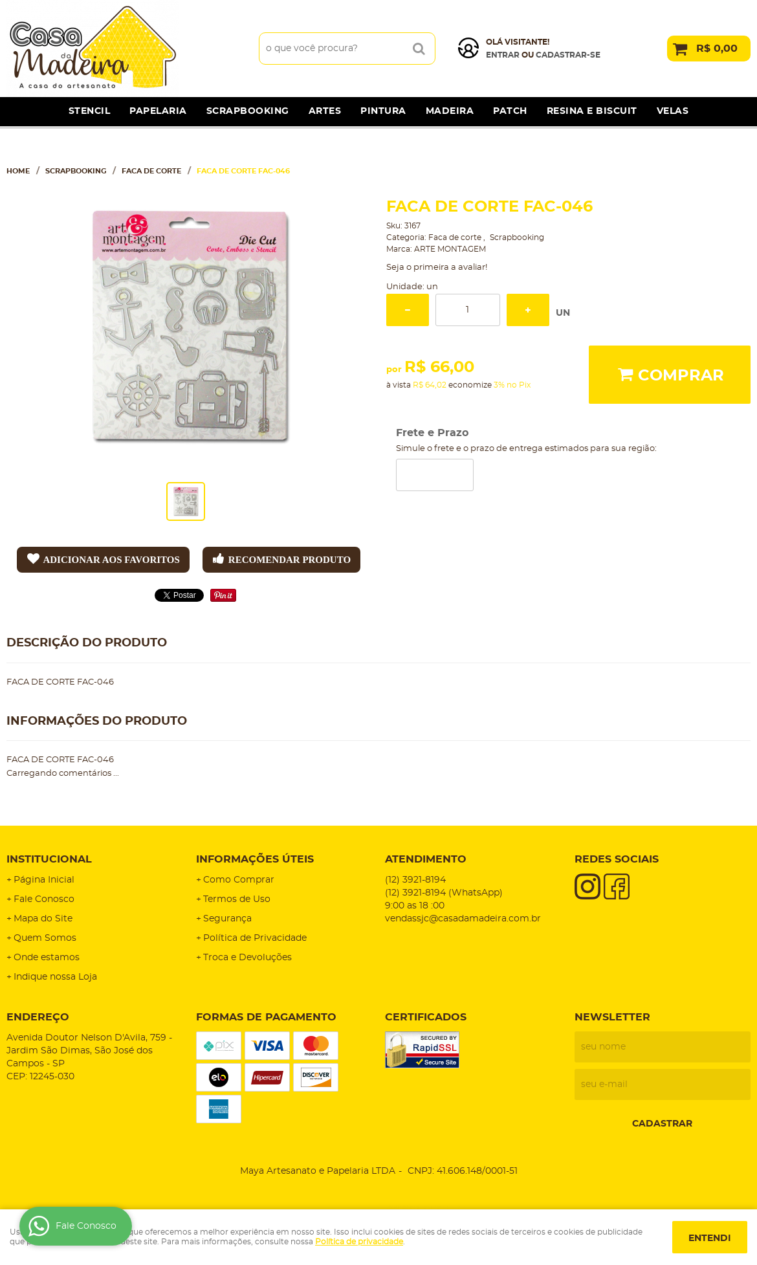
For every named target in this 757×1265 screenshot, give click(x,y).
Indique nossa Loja (55, 977)
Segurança (227, 918)
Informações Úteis (255, 859)
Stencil (90, 111)
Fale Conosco (44, 899)
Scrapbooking (247, 111)
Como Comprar (238, 880)
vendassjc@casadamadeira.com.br (463, 918)
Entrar (503, 55)
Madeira (450, 111)
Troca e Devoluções (247, 957)
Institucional (49, 859)
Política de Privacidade (255, 938)
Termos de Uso (236, 899)
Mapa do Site (43, 918)
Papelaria (158, 111)
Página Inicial (44, 880)
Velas (673, 111)
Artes (325, 111)
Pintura (383, 111)
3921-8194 (415, 880)
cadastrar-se (568, 55)
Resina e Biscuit (592, 111)
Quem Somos (45, 938)
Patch (510, 111)
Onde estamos (47, 957)
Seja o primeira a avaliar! (436, 267)
